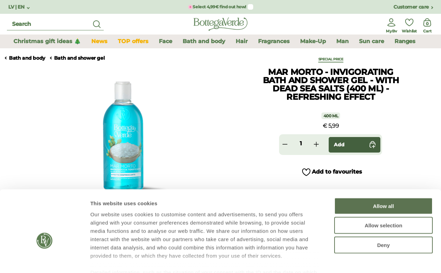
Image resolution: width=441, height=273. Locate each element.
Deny (383, 205)
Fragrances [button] (274, 41)
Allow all (383, 166)
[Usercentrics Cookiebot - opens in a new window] (44, 259)
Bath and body (27, 58)
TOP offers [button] (133, 41)
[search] (55, 24)
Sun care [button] (371, 41)
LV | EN (16, 7)
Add (356, 145)
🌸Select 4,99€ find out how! (217, 6)
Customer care (411, 7)
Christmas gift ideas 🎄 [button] (47, 41)
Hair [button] (242, 41)
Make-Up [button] (313, 41)
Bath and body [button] (204, 41)
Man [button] (342, 41)
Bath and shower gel (79, 58)
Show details (362, 259)
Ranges (405, 41)
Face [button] (165, 41)
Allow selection (383, 185)
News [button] (99, 41)
